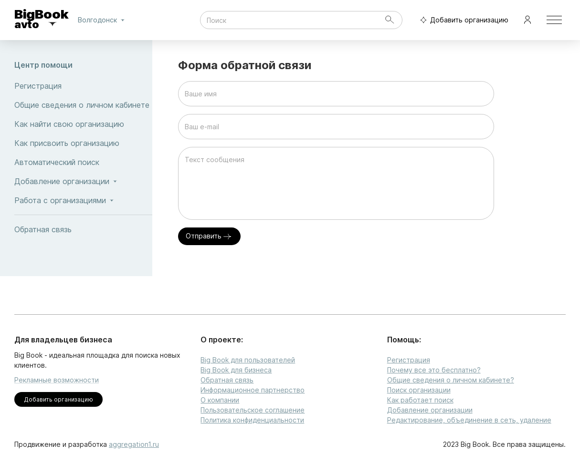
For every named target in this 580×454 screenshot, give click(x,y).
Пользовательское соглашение (252, 410)
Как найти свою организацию (83, 124)
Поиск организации (419, 390)
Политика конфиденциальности (252, 420)
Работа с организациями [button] (83, 200)
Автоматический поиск (83, 162)
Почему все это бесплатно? (434, 370)
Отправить (209, 236)
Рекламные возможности (56, 380)
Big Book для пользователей (247, 360)
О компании (219, 400)
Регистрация (83, 85)
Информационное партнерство (252, 390)
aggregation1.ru (134, 444)
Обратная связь (83, 229)
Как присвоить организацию (83, 143)
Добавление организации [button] (83, 181)
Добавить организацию (462, 20)
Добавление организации (430, 410)
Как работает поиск (420, 400)
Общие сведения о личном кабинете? (450, 380)
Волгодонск (103, 20)
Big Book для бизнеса (236, 370)
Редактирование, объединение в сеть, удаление (469, 420)
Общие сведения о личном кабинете (83, 104)
